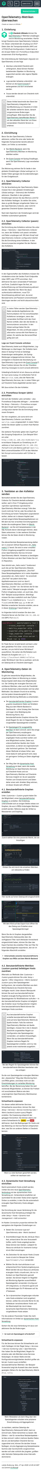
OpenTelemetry (14, 36)
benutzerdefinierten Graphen (20, 701)
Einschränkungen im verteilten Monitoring (18, 1083)
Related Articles (29, 11)
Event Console (23, 84)
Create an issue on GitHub (11, 24)
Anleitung (12, 608)
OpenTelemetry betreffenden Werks (21, 117)
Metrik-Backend (15, 149)
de (16, 3)
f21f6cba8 (14, 1467)
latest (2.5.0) (26, 3)
